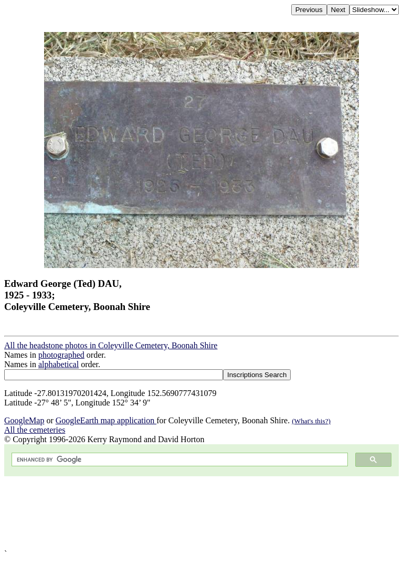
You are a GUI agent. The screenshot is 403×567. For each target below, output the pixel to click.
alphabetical (58, 364)
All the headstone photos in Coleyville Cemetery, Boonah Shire (110, 345)
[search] (179, 460)
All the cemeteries (34, 429)
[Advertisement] (201, 512)
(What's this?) (311, 421)
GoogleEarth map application (106, 420)
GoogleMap (24, 420)
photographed (61, 354)
